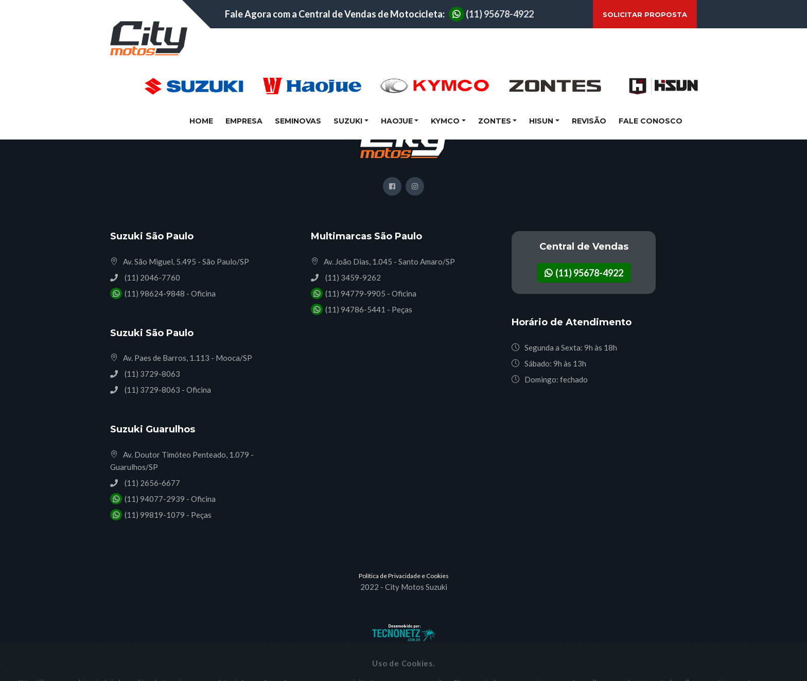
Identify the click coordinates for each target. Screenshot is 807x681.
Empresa (243, 121)
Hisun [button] (541, 121)
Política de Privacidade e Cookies (404, 576)
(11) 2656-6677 (151, 482)
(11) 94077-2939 (154, 498)
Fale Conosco (650, 121)
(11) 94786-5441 (354, 309)
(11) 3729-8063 (151, 373)
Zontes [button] (494, 121)
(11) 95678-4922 (491, 14)
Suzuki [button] (348, 121)
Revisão (589, 121)
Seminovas (298, 121)
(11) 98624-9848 (154, 293)
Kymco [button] (445, 121)
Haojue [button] (397, 121)
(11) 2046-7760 (151, 277)
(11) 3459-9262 (352, 277)
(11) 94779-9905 (354, 293)
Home (203, 120)
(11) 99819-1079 (154, 514)
